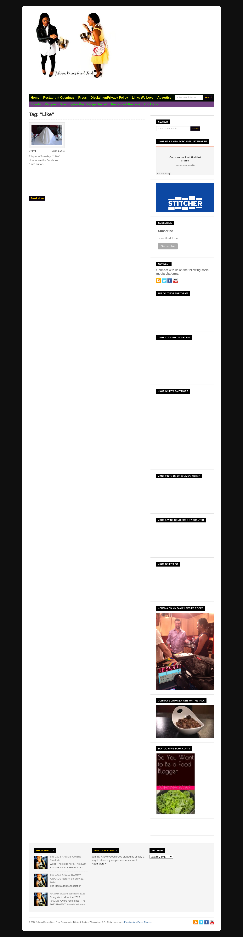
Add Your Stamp (104, 850)
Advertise (164, 97)
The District (44, 850)
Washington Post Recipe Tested (83, 104)
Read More (37, 198)
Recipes (50, 104)
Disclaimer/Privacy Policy (109, 97)
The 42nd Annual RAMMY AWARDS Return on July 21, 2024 (67, 879)
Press (82, 97)
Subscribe (165, 231)
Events (36, 104)
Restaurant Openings (58, 97)
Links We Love (143, 97)
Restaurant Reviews (125, 104)
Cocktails (151, 104)
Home (35, 97)
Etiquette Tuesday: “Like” (44, 156)
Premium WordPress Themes (137, 922)
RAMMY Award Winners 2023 (67, 893)
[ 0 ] (34, 151)
